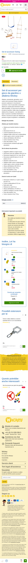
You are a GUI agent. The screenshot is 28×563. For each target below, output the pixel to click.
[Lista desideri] (6, 561)
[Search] (25, 9)
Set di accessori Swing (16, 252)
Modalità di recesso (20, 509)
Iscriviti (4, 481)
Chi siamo (4, 453)
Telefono (14, 261)
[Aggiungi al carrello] (24, 346)
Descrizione (6, 81)
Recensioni (15, 81)
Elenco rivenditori (11, 510)
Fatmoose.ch (17, 510)
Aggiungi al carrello (14, 302)
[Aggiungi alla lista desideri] (3, 75)
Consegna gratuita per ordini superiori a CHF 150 (13, 63)
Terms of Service (4, 485)
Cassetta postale (15, 284)
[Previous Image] (2, 29)
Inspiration (4, 460)
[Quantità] (21, 346)
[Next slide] (25, 315)
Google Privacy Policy (20, 484)
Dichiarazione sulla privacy (18, 506)
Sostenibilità (5, 457)
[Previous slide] (23, 315)
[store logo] (5, 4)
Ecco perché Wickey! (7, 455)
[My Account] (17, 5)
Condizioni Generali (11, 507)
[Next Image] (25, 29)
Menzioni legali (10, 506)
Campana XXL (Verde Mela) (16, 273)
